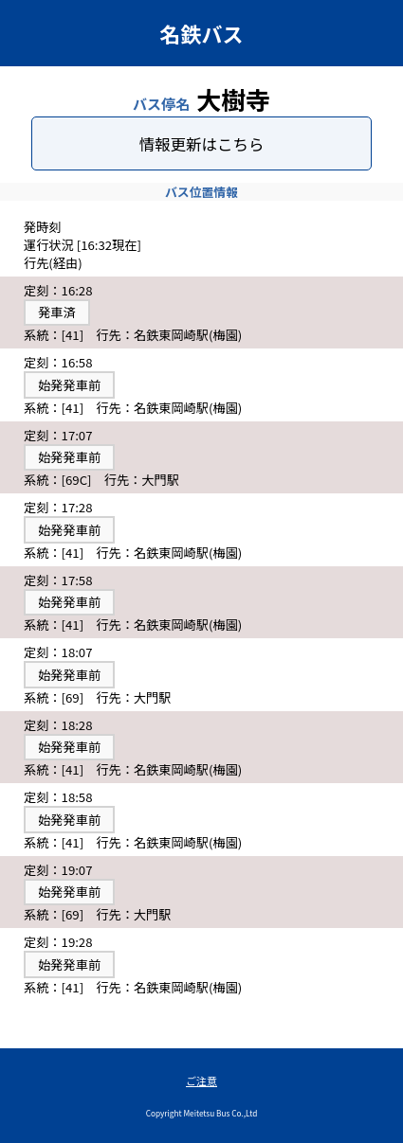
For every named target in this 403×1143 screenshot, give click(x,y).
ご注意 (201, 1080)
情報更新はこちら (202, 144)
